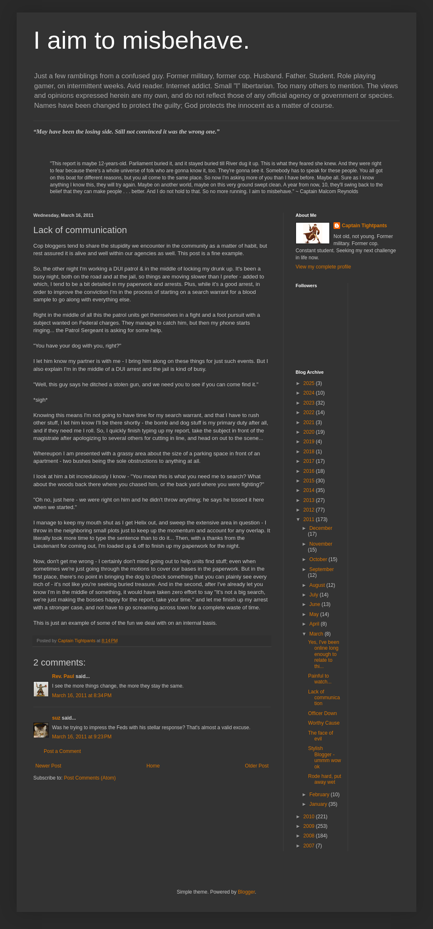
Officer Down (322, 713)
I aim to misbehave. (141, 40)
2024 (310, 393)
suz (56, 718)
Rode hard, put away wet (324, 779)
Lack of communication (324, 698)
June (315, 604)
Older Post (257, 766)
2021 (310, 422)
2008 (310, 836)
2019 (310, 442)
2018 (310, 452)
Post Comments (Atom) (90, 778)
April (315, 624)
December (320, 528)
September (321, 569)
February (320, 794)
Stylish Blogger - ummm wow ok (324, 757)
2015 (310, 481)
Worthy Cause (324, 723)
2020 (310, 432)
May (314, 614)
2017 (310, 461)
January (318, 804)
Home (153, 766)
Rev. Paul (63, 676)
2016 (310, 471)
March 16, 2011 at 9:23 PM (82, 737)
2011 (310, 519)
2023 (310, 403)
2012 (310, 510)
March (317, 634)
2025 (310, 383)
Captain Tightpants (364, 226)
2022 (310, 412)
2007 (310, 846)
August (317, 585)
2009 (310, 826)
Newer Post (48, 766)
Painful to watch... (319, 679)
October (318, 559)
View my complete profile (323, 267)
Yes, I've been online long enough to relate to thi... (323, 654)
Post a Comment (62, 751)
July (314, 595)
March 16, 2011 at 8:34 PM (82, 695)
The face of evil (320, 736)
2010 (310, 817)
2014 (310, 490)
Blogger (246, 892)
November (320, 544)
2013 (310, 500)
